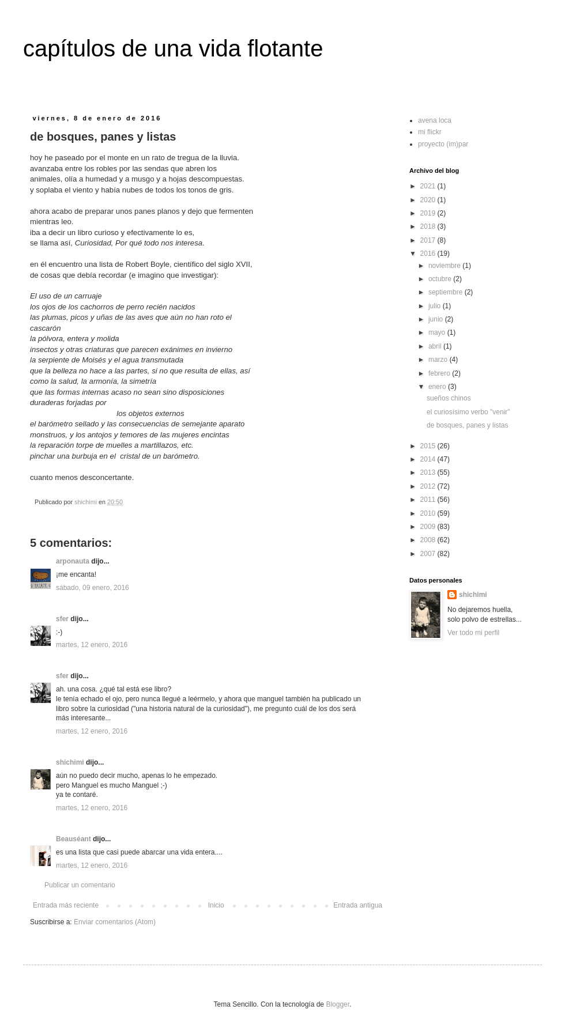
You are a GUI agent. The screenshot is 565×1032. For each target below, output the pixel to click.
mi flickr (430, 132)
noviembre (445, 266)
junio (436, 319)
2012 (429, 486)
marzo (439, 360)
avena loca (434, 120)
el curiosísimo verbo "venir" (468, 412)
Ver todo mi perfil (473, 633)
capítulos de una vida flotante (173, 48)
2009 (429, 527)
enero (438, 387)
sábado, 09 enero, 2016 (92, 588)
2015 (429, 446)
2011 (429, 500)
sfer (62, 619)
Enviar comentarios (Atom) (115, 922)
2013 (429, 472)
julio (435, 306)
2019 (429, 213)
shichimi (70, 762)
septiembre (446, 292)
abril (435, 346)
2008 (429, 540)
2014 (429, 459)
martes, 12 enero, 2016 (91, 645)
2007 (429, 554)
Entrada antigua (357, 905)
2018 (429, 226)
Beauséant (73, 839)
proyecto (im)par (443, 144)
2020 (429, 200)
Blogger (337, 1004)
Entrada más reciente (66, 905)
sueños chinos (449, 398)
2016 (429, 254)
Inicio (216, 905)
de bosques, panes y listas (467, 425)
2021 (429, 186)
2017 (429, 240)
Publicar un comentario (79, 885)
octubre (440, 279)
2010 (429, 513)
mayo (437, 332)
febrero (440, 373)
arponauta (72, 561)
